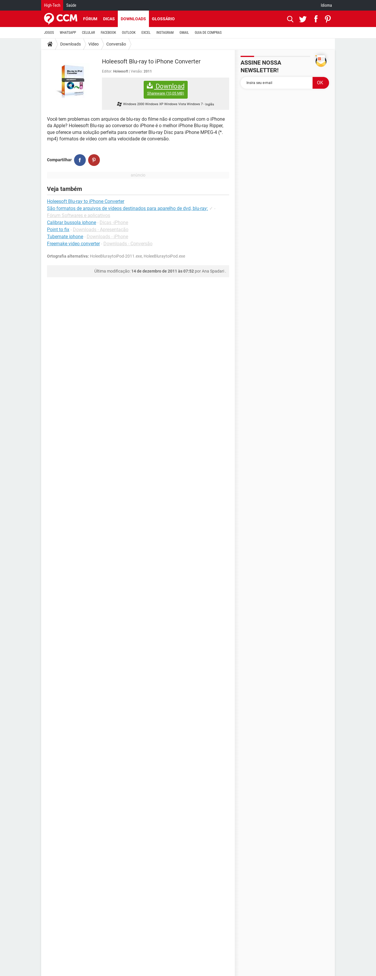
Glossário (163, 18)
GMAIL (184, 33)
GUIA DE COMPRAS (208, 33)
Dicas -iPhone (114, 222)
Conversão (116, 44)
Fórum (90, 18)
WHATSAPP (68, 33)
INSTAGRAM (165, 33)
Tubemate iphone (65, 236)
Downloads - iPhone (107, 236)
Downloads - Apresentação (100, 229)
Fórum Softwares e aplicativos (78, 215)
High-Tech (52, 5)
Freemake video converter (73, 243)
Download (165, 89)
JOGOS (49, 33)
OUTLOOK (129, 33)
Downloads (133, 18)
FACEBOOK (108, 33)
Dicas (109, 18)
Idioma (326, 5)
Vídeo (93, 44)
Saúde (71, 5)
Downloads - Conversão (127, 243)
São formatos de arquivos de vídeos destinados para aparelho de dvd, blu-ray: (127, 208)
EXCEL (145, 33)
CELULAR (88, 33)
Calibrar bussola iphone (71, 222)
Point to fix (58, 229)
